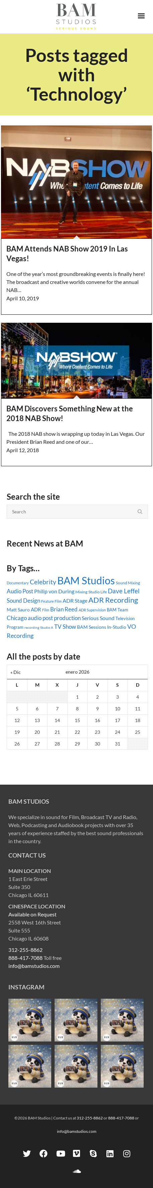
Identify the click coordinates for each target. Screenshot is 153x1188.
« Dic (15, 672)
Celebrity (43, 582)
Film (45, 610)
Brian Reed (64, 609)
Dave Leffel (124, 591)
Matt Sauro (18, 609)
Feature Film (51, 601)
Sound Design (23, 600)
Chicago (17, 617)
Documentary (18, 583)
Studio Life (97, 591)
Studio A (46, 627)
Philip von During (54, 591)
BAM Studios (86, 580)
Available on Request (32, 914)
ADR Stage (75, 600)
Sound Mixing (128, 582)
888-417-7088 (25, 958)
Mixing (81, 591)
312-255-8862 (25, 950)
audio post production (54, 617)
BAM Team (117, 609)
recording (31, 627)
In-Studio (116, 627)
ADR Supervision (92, 610)
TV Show (65, 626)
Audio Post (20, 591)
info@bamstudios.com (34, 966)
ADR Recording (113, 599)
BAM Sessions (91, 627)
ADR (36, 609)
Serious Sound (98, 618)
